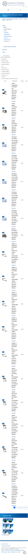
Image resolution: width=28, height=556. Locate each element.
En (26, 6)
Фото (3, 89)
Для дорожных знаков (8, 36)
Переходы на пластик (5, 523)
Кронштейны (6, 32)
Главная (3, 18)
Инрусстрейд (12, 547)
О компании (13, 551)
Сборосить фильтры (6, 55)
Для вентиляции (7, 34)
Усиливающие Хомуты (6, 534)
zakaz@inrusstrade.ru (7, 545)
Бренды (3, 25)
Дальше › (21, 508)
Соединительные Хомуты (6, 529)
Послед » (26, 508)
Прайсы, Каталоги (4, 551)
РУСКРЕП (20, 18)
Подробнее (14, 101)
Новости (19, 551)
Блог (16, 551)
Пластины (6, 37)
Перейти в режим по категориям (10, 46)
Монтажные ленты (7, 39)
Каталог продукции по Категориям (12, 18)
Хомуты (5, 30)
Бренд (3, 52)
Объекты (9, 551)
